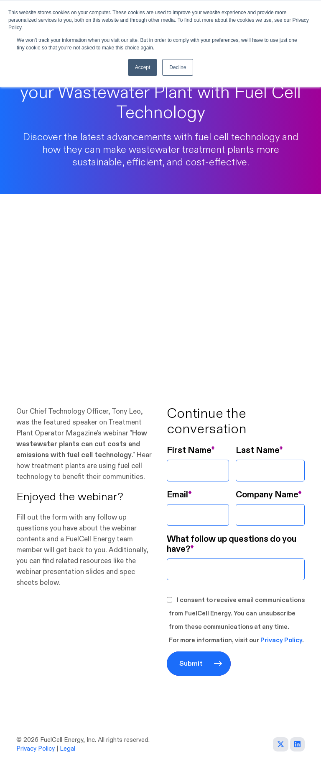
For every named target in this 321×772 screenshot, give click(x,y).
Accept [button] (142, 67)
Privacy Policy (281, 640)
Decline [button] (177, 67)
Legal (67, 749)
